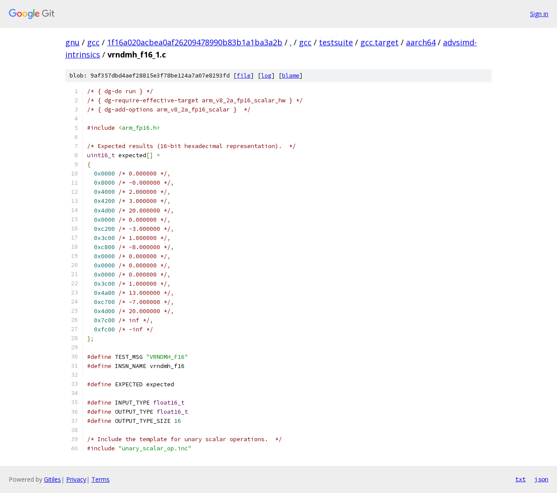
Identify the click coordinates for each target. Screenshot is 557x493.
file (244, 75)
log (266, 75)
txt (520, 479)
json (541, 479)
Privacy (76, 479)
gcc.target (379, 42)
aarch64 (421, 42)
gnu (72, 42)
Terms (100, 479)
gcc (93, 42)
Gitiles (52, 479)
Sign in (539, 14)
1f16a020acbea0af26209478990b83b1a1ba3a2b (194, 42)
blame (290, 75)
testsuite (336, 42)
